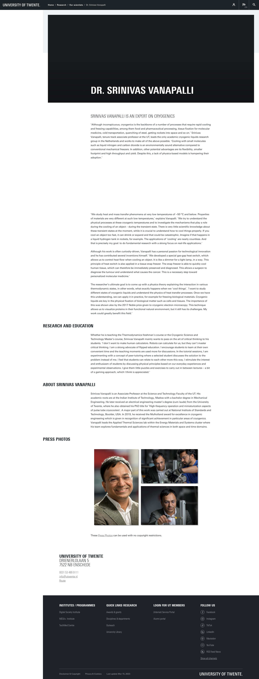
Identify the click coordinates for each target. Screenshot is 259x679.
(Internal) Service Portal (164, 612)
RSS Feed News (211, 652)
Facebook (208, 612)
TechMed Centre (66, 625)
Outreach (110, 625)
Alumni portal (159, 618)
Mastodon (208, 639)
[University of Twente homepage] (21, 5)
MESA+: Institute (66, 618)
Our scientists (76, 5)
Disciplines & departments (118, 618)
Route (62, 580)
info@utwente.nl (68, 576)
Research (61, 5)
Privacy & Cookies (93, 674)
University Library (114, 631)
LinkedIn (207, 632)
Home (51, 5)
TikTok (206, 625)
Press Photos (105, 535)
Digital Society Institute (69, 612)
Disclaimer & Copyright (69, 674)
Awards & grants (113, 612)
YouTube (207, 645)
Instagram (208, 619)
